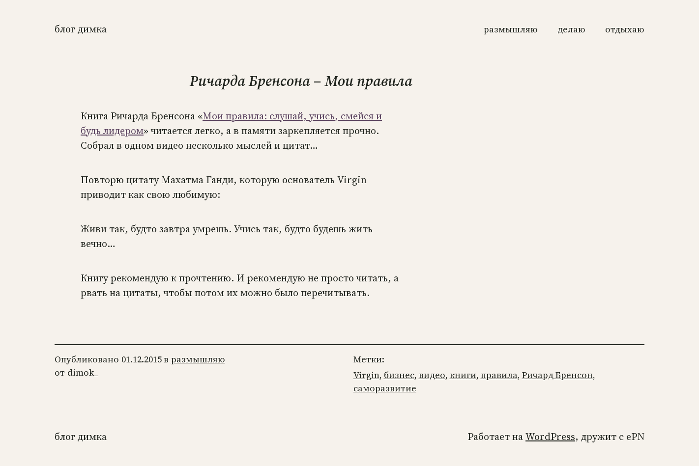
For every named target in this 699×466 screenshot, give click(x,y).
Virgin (366, 375)
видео (432, 375)
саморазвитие (384, 388)
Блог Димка (81, 29)
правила (499, 375)
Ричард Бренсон (557, 375)
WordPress (550, 436)
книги (463, 375)
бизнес (399, 375)
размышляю (198, 359)
